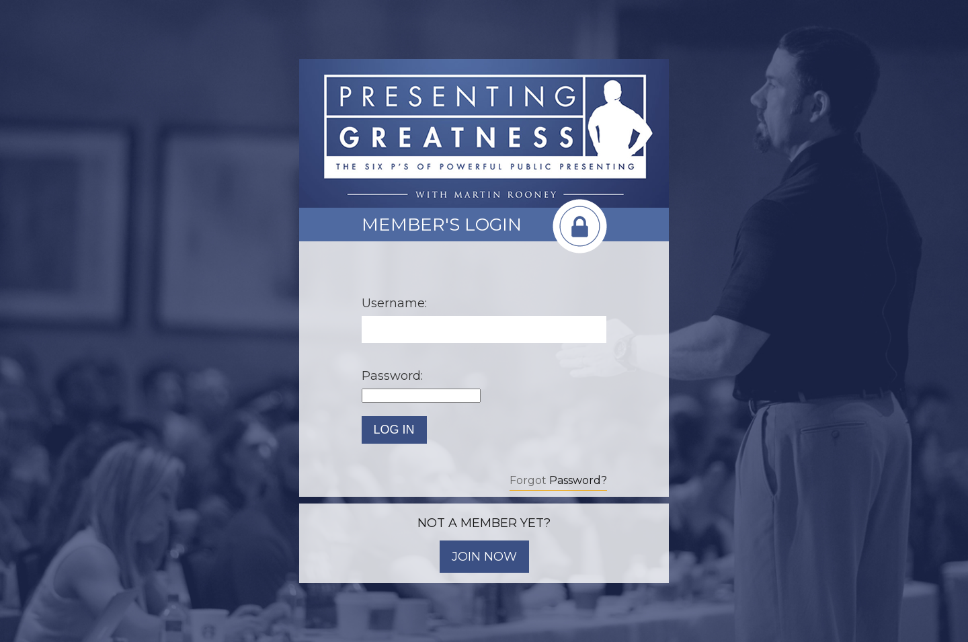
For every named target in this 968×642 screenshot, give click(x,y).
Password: (392, 375)
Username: (394, 303)
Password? (578, 480)
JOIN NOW (484, 556)
